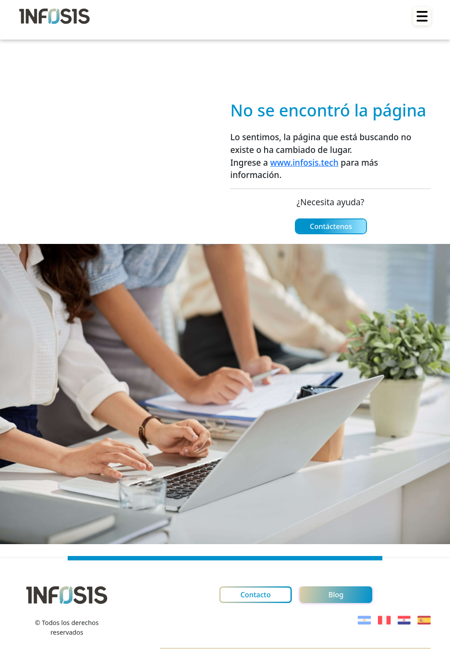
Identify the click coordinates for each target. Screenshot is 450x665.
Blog (335, 595)
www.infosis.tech (304, 162)
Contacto (255, 595)
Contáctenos (331, 226)
